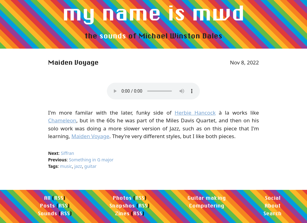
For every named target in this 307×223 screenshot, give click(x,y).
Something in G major (91, 160)
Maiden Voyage (90, 136)
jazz (78, 166)
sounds (112, 36)
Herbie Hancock (195, 112)
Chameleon (62, 120)
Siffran (67, 153)
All (47, 198)
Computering (206, 205)
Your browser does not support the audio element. (153, 91)
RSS (58, 198)
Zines (122, 213)
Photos (122, 198)
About (273, 205)
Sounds (47, 213)
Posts (47, 205)
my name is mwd (153, 12)
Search (272, 213)
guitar (90, 166)
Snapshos (122, 205)
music (66, 166)
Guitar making (206, 198)
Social (272, 198)
